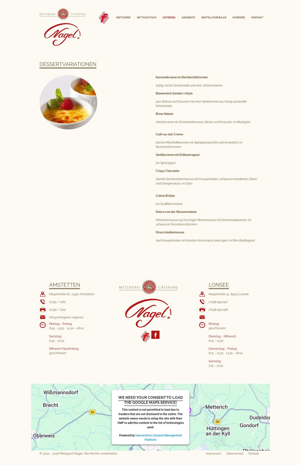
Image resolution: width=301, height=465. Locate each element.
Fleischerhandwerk (145, 337)
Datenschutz (235, 453)
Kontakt (254, 453)
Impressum (213, 453)
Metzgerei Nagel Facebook (155, 335)
